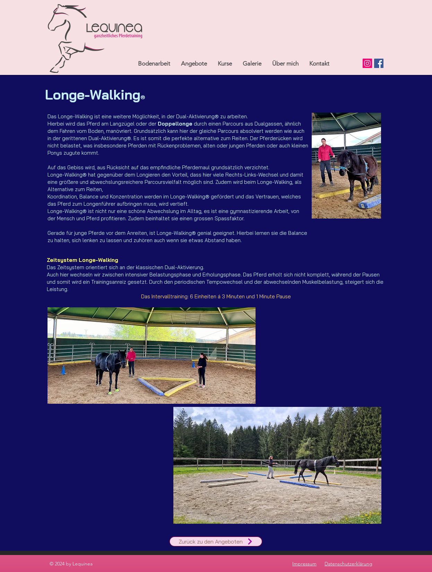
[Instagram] (367, 63)
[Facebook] (378, 63)
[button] (193, 63)
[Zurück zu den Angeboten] (215, 541)
